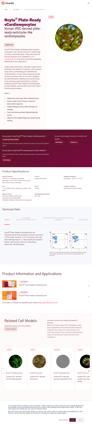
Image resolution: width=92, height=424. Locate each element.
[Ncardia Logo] (7, 3)
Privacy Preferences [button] (63, 420)
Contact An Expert (10, 329)
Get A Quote (59, 142)
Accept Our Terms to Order (11, 139)
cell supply (16, 9)
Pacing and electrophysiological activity (26, 218)
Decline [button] (80, 420)
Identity (7, 219)
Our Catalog (6, 160)
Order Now (9, 45)
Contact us (74, 142)
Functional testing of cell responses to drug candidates (58, 218)
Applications (83, 219)
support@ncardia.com (49, 303)
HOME (5, 9)
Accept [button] (72, 420)
